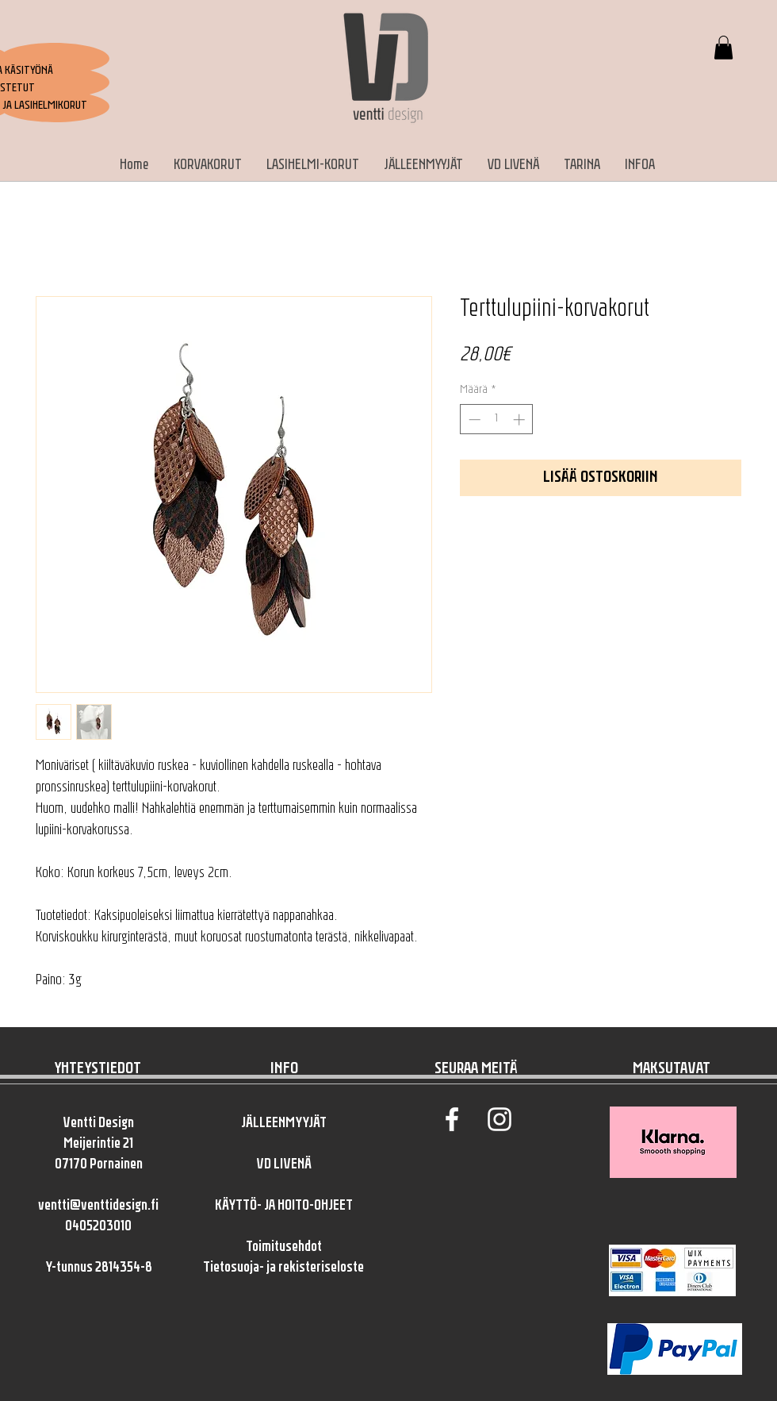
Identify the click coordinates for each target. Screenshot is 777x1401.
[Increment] (520, 419)
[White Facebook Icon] (452, 1119)
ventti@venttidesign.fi (98, 1206)
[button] (723, 48)
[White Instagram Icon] (499, 1119)
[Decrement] (473, 419)
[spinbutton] (497, 419)
